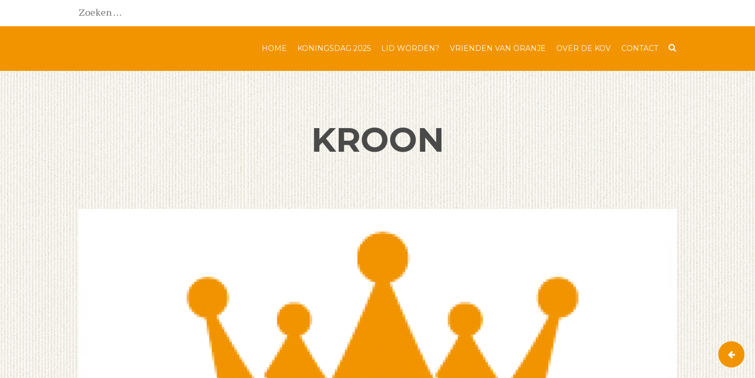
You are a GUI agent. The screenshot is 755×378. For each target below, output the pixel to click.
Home (274, 48)
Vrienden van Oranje (498, 48)
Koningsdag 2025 (334, 48)
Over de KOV (583, 48)
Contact (639, 48)
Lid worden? (410, 48)
